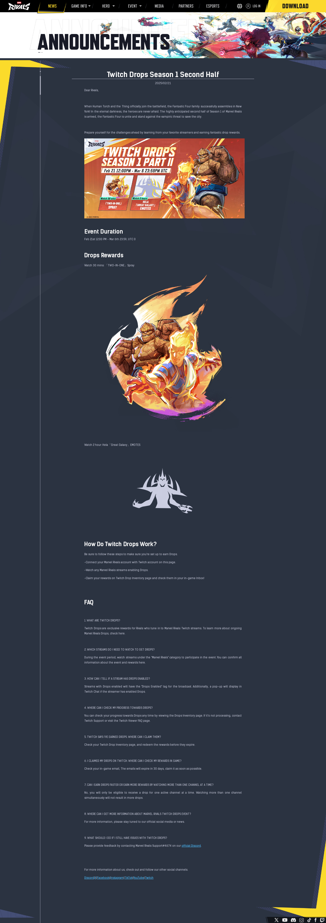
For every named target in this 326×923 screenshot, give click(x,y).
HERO (105, 6)
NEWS (51, 7)
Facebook (103, 878)
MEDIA (158, 7)
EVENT (132, 6)
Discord (89, 878)
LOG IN (257, 6)
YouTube (138, 878)
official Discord (191, 845)
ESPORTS (212, 7)
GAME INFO (78, 6)
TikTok (128, 878)
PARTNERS (185, 7)
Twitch (149, 878)
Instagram (117, 878)
